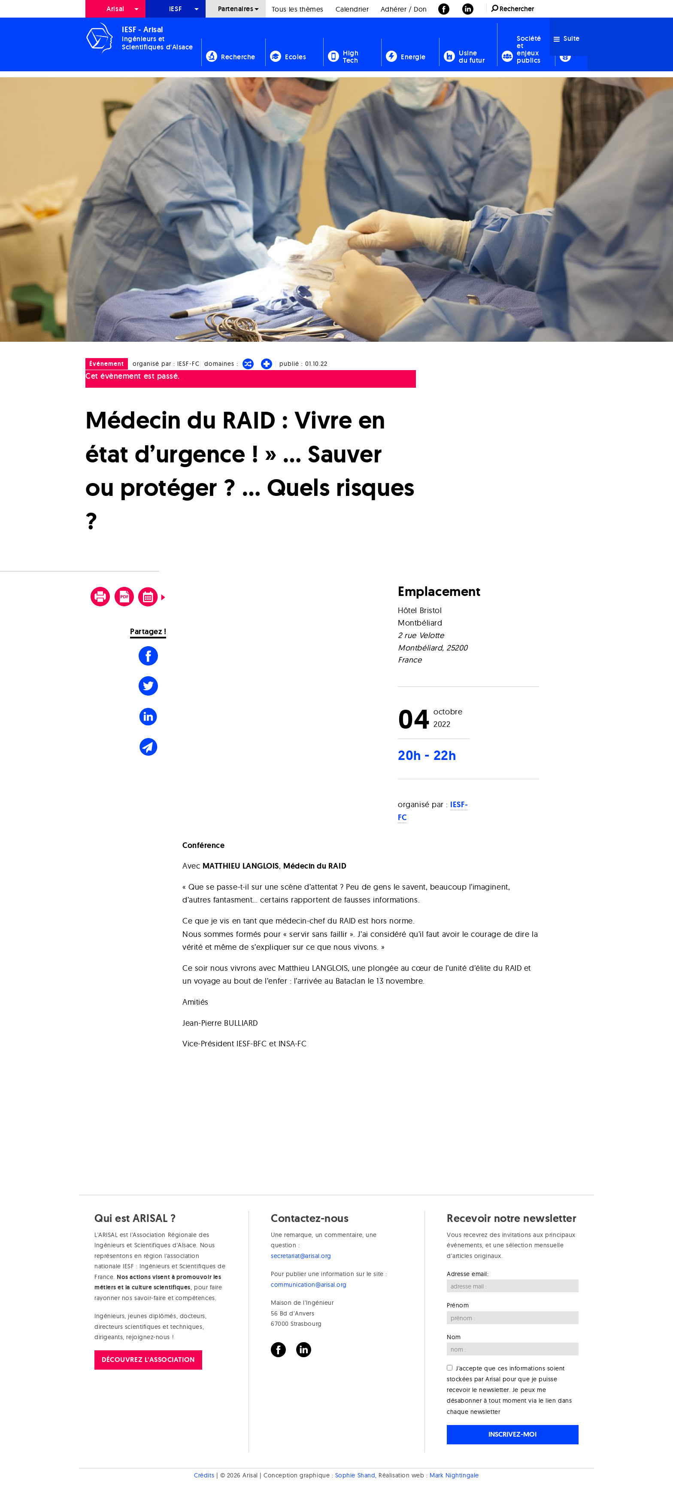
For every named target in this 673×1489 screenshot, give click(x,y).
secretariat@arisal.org (301, 1256)
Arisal (115, 8)
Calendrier (352, 9)
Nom (454, 1337)
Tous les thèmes (298, 9)
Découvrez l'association (148, 1359)
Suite (567, 38)
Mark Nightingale (454, 1475)
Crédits (204, 1475)
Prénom (458, 1305)
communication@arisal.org (309, 1284)
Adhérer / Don (404, 9)
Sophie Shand (355, 1475)
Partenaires (236, 8)
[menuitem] (115, 9)
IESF (175, 8)
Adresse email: (468, 1274)
